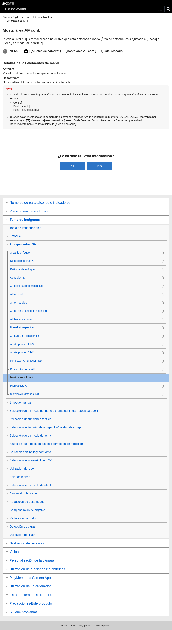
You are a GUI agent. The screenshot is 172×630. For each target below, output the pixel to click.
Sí (72, 166)
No (99, 166)
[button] (168, 9)
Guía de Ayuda (14, 9)
